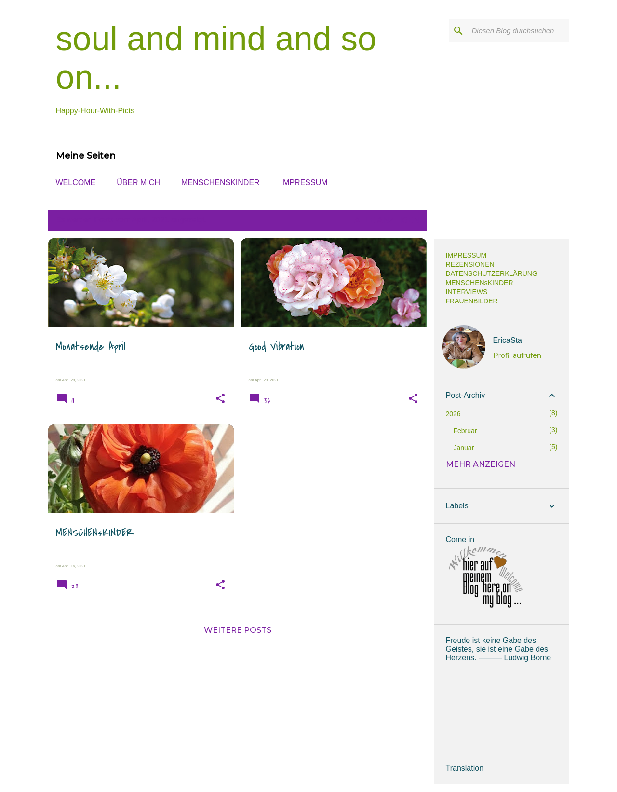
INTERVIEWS (467, 292)
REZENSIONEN (470, 264)
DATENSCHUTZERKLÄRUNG (491, 273)
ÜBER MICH (138, 182)
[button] (220, 399)
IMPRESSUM (304, 182)
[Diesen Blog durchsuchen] (518, 30)
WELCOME (76, 182)
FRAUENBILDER (472, 301)
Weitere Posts (237, 630)
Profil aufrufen (517, 355)
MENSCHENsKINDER (220, 182)
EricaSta (507, 340)
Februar (465, 431)
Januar (464, 447)
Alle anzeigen (386, 220)
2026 (453, 414)
